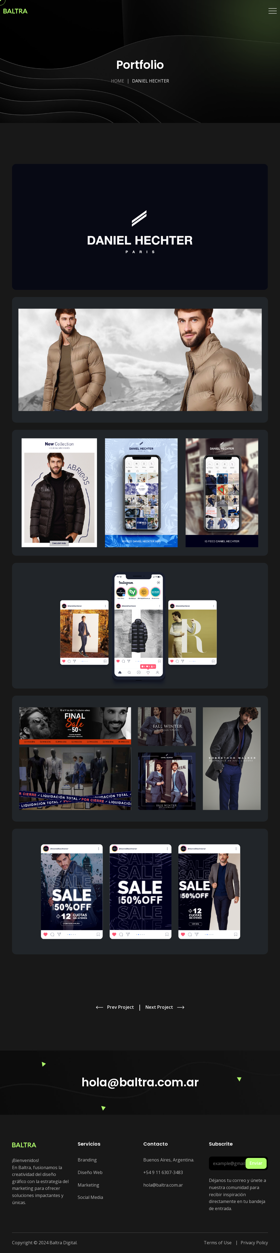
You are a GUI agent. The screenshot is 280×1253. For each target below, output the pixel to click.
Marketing (88, 1185)
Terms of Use (218, 1243)
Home (117, 81)
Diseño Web (90, 1172)
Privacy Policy (254, 1243)
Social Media (90, 1197)
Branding (87, 1160)
